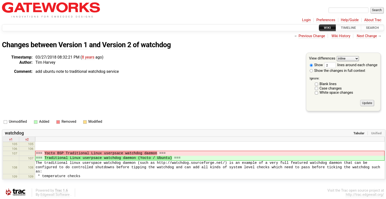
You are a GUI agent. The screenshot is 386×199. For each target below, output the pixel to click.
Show (316, 65)
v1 (11, 139)
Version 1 (72, 45)
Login (306, 20)
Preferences (325, 20)
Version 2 (116, 45)
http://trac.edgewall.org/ (365, 195)
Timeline (348, 28)
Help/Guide (350, 20)
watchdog (156, 45)
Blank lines (328, 84)
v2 (27, 139)
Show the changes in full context (337, 71)
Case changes (331, 88)
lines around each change (350, 65)
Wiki (327, 28)
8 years (88, 57)
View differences (322, 59)
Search (372, 28)
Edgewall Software (55, 195)
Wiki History (341, 36)
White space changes (336, 93)
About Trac (373, 20)
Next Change (367, 36)
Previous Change (312, 36)
